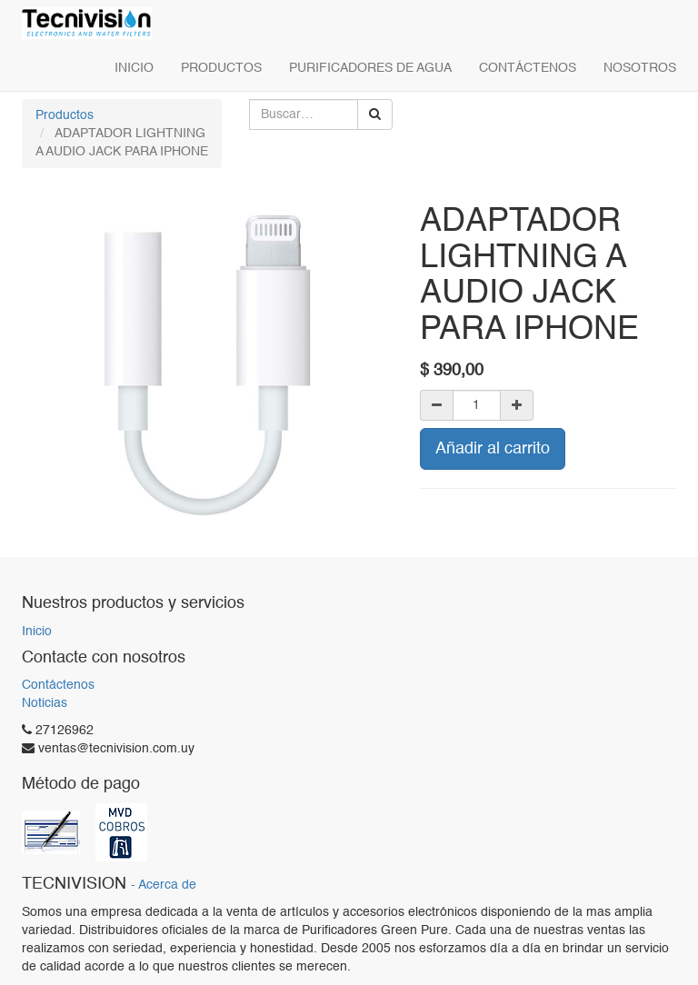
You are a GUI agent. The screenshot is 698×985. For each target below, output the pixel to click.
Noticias (44, 703)
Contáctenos (58, 685)
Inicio (37, 631)
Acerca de (167, 885)
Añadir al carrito (492, 449)
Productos (64, 115)
